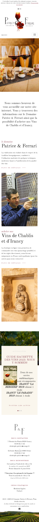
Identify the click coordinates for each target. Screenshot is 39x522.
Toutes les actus (19, 405)
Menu (5, 35)
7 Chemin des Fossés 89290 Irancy (20, 441)
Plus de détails (11, 167)
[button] (18, 410)
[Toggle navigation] (34, 35)
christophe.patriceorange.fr (19, 446)
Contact (19, 491)
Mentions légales (19, 489)
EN (19, 9)
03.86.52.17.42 (19, 444)
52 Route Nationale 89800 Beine (19, 451)
